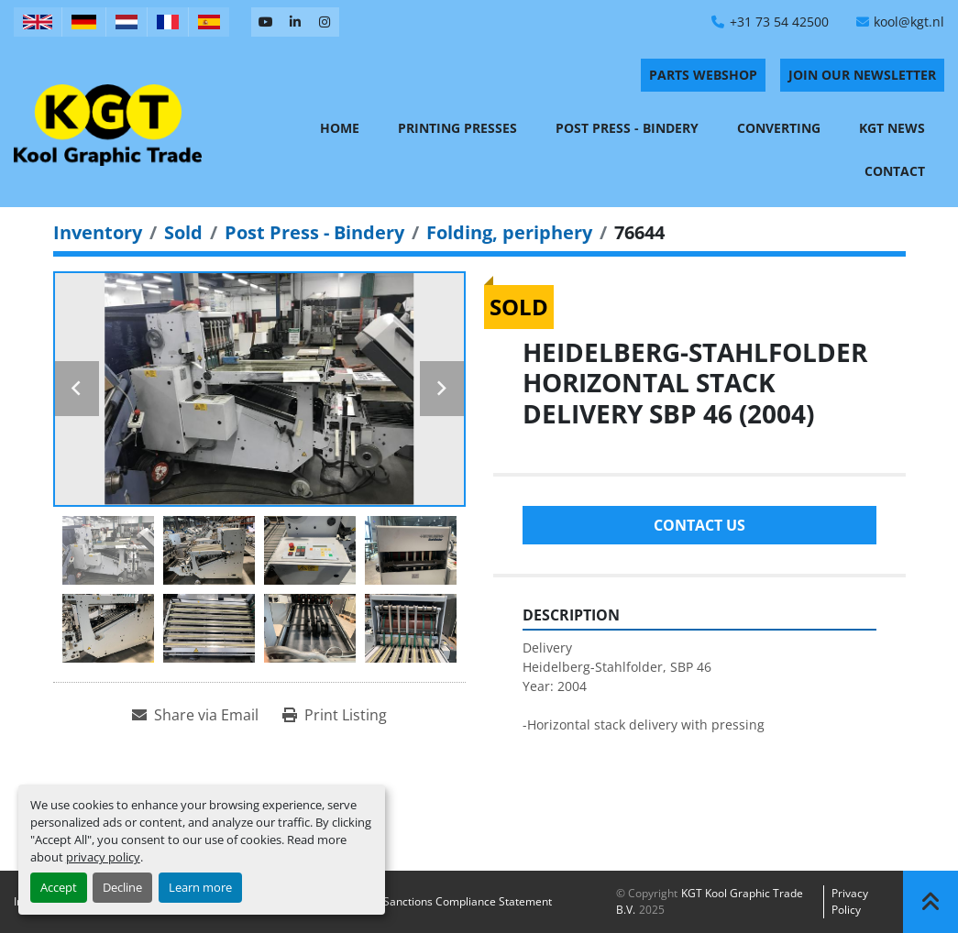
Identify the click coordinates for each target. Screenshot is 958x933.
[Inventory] (97, 232)
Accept (58, 887)
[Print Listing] (334, 714)
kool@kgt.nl (909, 21)
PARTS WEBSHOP (703, 74)
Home (339, 128)
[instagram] (324, 22)
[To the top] (930, 902)
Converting (778, 128)
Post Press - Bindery (627, 128)
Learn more (200, 887)
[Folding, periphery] (509, 232)
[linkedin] (295, 22)
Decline (122, 887)
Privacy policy (849, 901)
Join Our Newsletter (862, 74)
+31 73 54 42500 (779, 21)
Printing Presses (457, 128)
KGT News (892, 128)
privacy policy (103, 857)
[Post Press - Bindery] (314, 232)
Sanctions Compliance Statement (467, 901)
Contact (894, 171)
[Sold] (183, 232)
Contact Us (699, 525)
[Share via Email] (195, 714)
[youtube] (266, 22)
